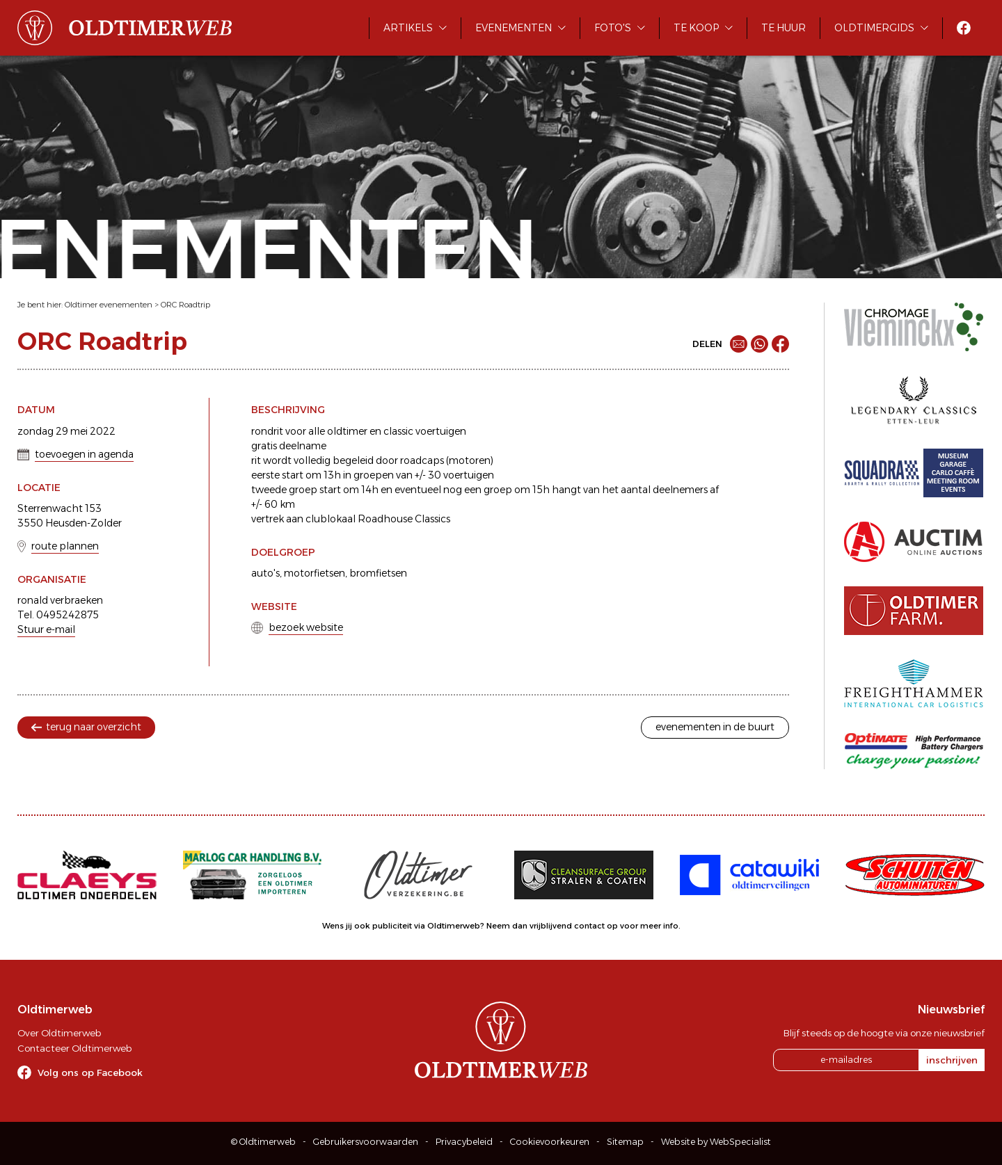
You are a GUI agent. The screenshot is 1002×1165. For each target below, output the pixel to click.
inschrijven (952, 1060)
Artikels (408, 28)
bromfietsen (378, 573)
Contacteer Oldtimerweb (74, 1048)
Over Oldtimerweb (59, 1032)
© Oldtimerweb (263, 1141)
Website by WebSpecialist (716, 1141)
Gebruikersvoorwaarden (365, 1141)
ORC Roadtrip (185, 305)
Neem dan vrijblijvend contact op (552, 926)
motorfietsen (314, 573)
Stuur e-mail (46, 629)
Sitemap (625, 1141)
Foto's (612, 28)
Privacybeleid (464, 1141)
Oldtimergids (874, 28)
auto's (265, 573)
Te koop (696, 28)
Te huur (783, 28)
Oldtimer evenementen (108, 305)
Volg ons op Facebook (90, 1072)
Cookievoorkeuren (549, 1141)
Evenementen (513, 28)
